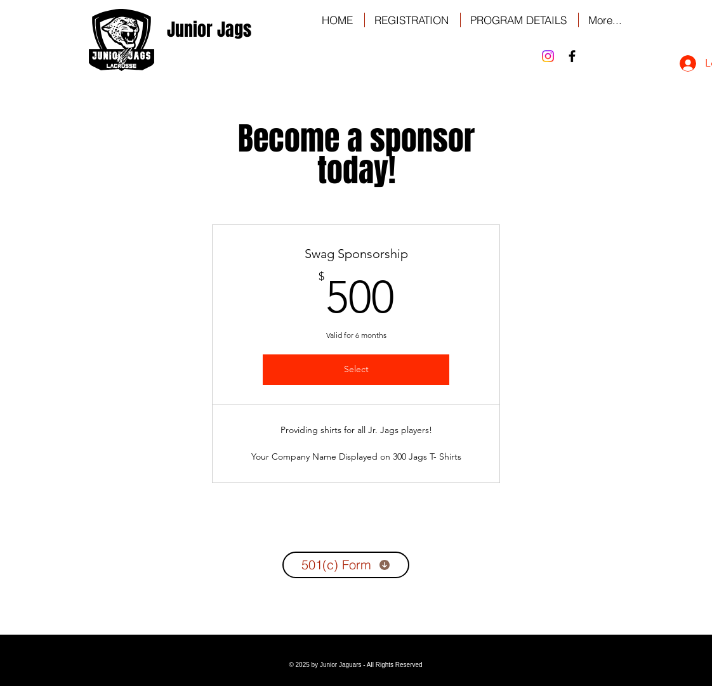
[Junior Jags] (209, 29)
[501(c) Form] (345, 565)
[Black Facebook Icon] (572, 56)
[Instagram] (548, 56)
